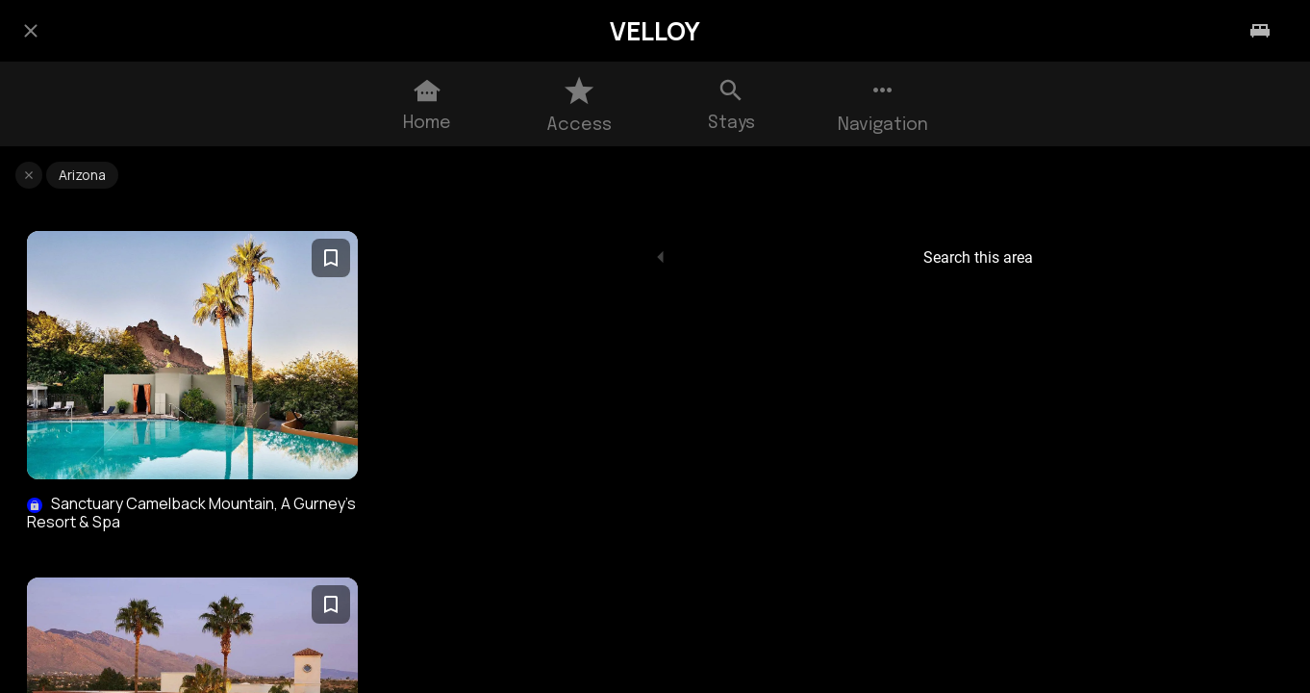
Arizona (82, 175)
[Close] (30, 30)
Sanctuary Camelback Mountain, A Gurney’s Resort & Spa (191, 513)
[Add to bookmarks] (331, 258)
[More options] (883, 104)
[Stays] (1260, 31)
